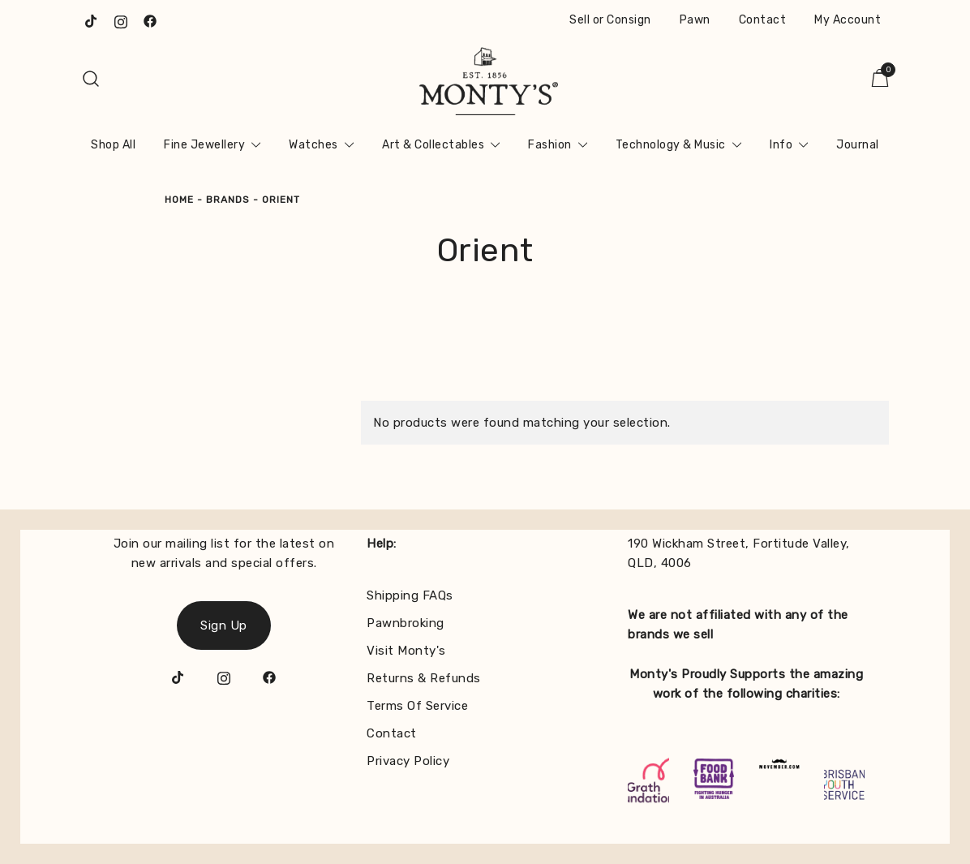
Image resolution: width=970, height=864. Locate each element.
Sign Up (223, 625)
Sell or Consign (610, 20)
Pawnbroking (405, 623)
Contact (763, 20)
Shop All (113, 145)
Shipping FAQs (410, 595)
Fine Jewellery (204, 145)
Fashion (550, 145)
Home (179, 199)
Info (781, 145)
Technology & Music (671, 145)
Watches (313, 145)
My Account (847, 20)
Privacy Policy (408, 761)
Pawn (695, 20)
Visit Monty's (406, 650)
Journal (857, 145)
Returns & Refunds (424, 678)
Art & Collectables (433, 145)
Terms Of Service (417, 706)
